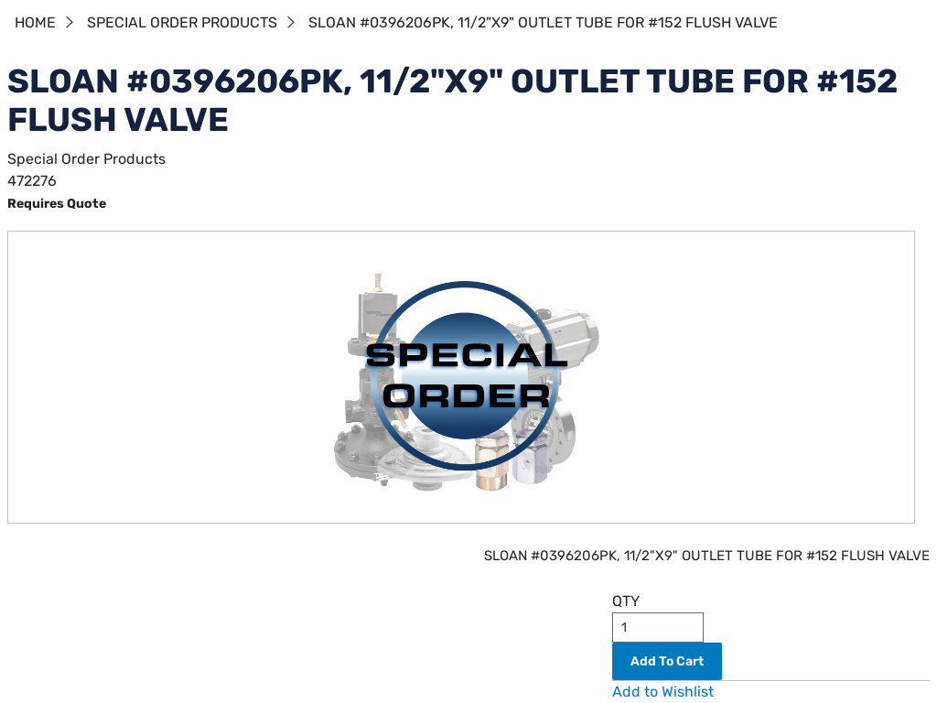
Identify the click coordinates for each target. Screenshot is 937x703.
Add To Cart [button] (667, 661)
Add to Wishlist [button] (663, 691)
